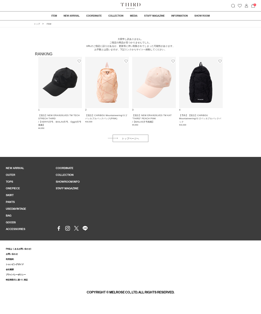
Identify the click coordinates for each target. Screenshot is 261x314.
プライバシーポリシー (18, 284)
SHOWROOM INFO (70, 185)
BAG (9, 222)
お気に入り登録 (79, 60)
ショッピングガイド (17, 273)
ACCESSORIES (17, 237)
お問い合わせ (13, 262)
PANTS (11, 207)
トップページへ (130, 139)
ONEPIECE (14, 192)
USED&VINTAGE (18, 215)
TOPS (10, 185)
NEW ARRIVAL (16, 170)
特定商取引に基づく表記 (19, 289)
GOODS (12, 230)
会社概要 (11, 278)
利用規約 (11, 268)
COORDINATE (66, 170)
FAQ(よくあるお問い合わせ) (22, 257)
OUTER (11, 177)
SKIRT (10, 200)
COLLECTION (115, 15)
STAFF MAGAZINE (69, 192)
